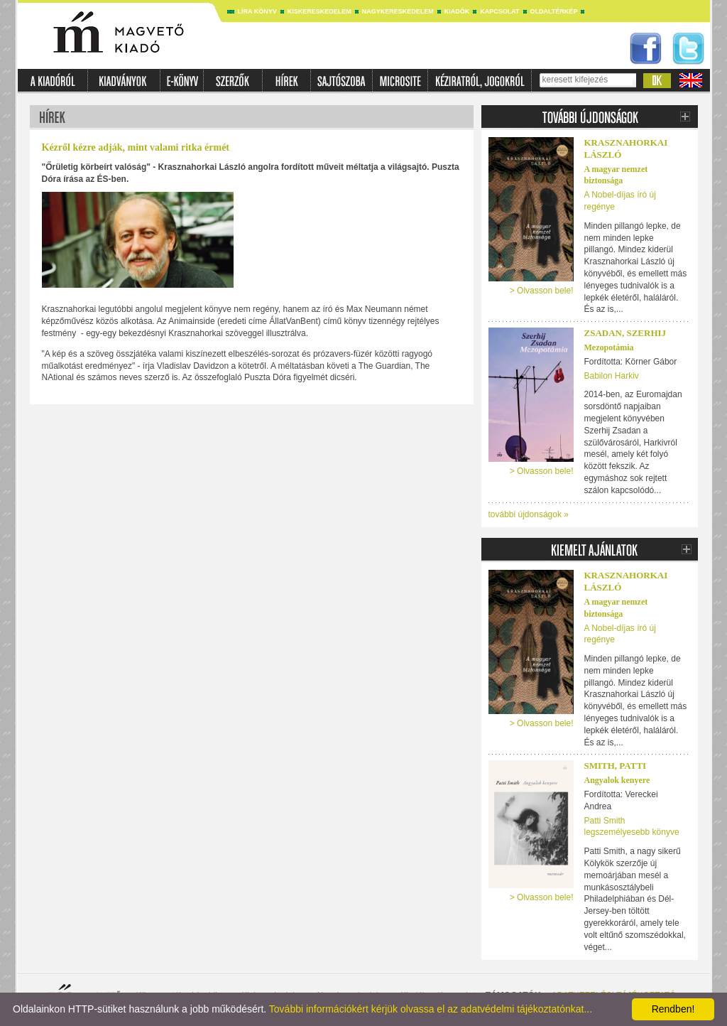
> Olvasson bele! (542, 291)
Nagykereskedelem (398, 11)
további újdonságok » (528, 514)
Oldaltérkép (554, 11)
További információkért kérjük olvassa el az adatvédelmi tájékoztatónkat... (430, 1009)
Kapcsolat (499, 11)
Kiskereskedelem (319, 11)
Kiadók (457, 11)
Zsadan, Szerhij (625, 333)
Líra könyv (257, 11)
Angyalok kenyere (617, 780)
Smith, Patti (615, 765)
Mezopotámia (609, 347)
